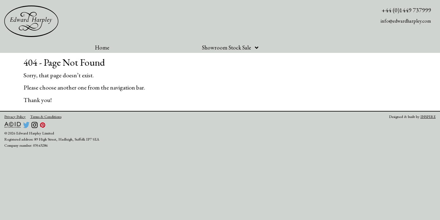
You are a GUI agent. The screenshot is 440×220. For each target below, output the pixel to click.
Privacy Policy (15, 116)
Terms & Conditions (45, 116)
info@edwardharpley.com (406, 21)
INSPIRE (428, 116)
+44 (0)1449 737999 (406, 10)
